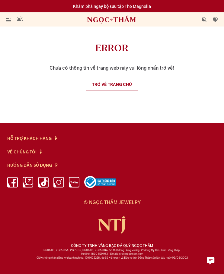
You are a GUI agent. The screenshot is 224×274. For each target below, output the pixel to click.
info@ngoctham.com (131, 254)
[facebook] (12, 183)
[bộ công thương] (100, 183)
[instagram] (58, 183)
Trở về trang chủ (112, 84)
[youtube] (74, 183)
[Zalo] (28, 183)
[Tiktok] (43, 183)
